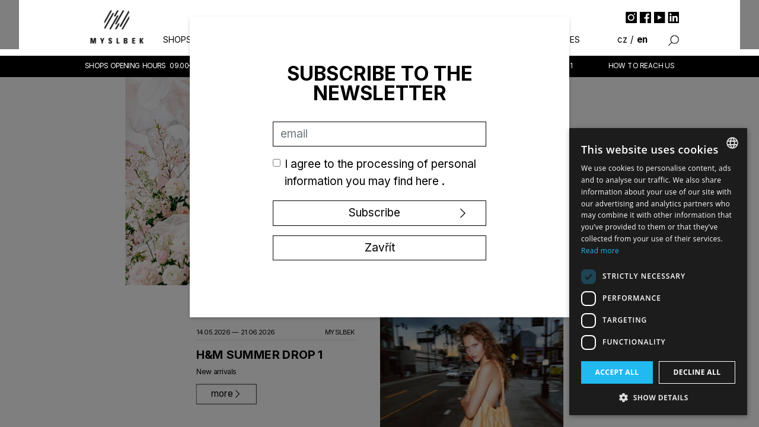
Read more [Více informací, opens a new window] (600, 251)
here (429, 181)
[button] (658, 397)
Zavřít (380, 247)
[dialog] (658, 271)
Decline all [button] (697, 372)
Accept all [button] (617, 372)
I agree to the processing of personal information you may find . (380, 172)
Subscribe (374, 212)
